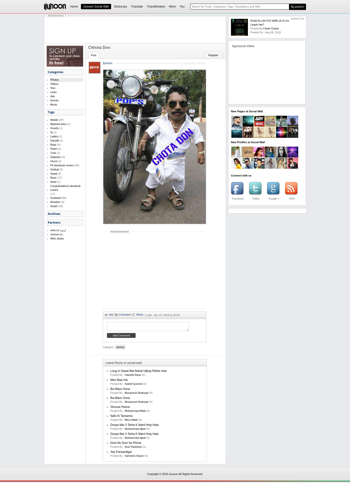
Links (53, 92)
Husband (55, 197)
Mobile (54, 119)
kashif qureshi (133, 385)
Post (93, 55)
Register (214, 55)
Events (54, 100)
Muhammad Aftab (135, 412)
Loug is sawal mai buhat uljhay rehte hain (138, 372)
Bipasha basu (58, 124)
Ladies (54, 136)
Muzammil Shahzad (136, 394)
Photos (54, 79)
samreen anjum (134, 457)
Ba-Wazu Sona (120, 390)
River (53, 177)
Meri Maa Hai (119, 381)
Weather (55, 202)
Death (53, 206)
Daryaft (54, 140)
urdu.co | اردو (58, 230)
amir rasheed (133, 448)
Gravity (54, 128)
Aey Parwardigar (121, 453)
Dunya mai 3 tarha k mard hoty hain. (134, 426)
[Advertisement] (135, 30)
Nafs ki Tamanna (121, 417)
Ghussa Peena (120, 408)
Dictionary (120, 6)
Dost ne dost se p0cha (125, 444)
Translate (137, 6)
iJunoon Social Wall (96, 6)
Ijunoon (107, 63)
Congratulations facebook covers (65, 187)
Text (52, 88)
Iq (51, 132)
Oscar (53, 161)
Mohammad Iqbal (135, 430)
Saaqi (53, 173)
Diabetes (55, 157)
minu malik (131, 421)
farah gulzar (271, 28)
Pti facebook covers (62, 165)
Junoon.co (56, 234)
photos (120, 348)
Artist (53, 181)
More (172, 6)
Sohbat (54, 169)
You (182, 6)
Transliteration (156, 6)
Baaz (53, 144)
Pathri (53, 148)
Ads (52, 96)
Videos (54, 83)
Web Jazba (57, 238)
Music (53, 104)
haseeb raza (133, 376)
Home (74, 6)
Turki (53, 152)
